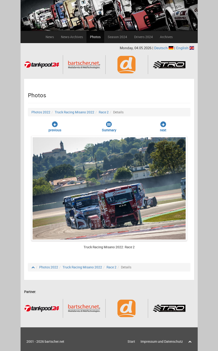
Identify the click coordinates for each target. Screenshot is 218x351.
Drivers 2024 (143, 37)
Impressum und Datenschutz (162, 341)
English (185, 47)
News (50, 37)
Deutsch (164, 47)
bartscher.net (54, 341)
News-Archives (72, 37)
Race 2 (104, 112)
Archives (166, 37)
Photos (95, 37)
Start (131, 341)
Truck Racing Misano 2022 (74, 112)
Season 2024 (117, 37)
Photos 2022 (40, 112)
